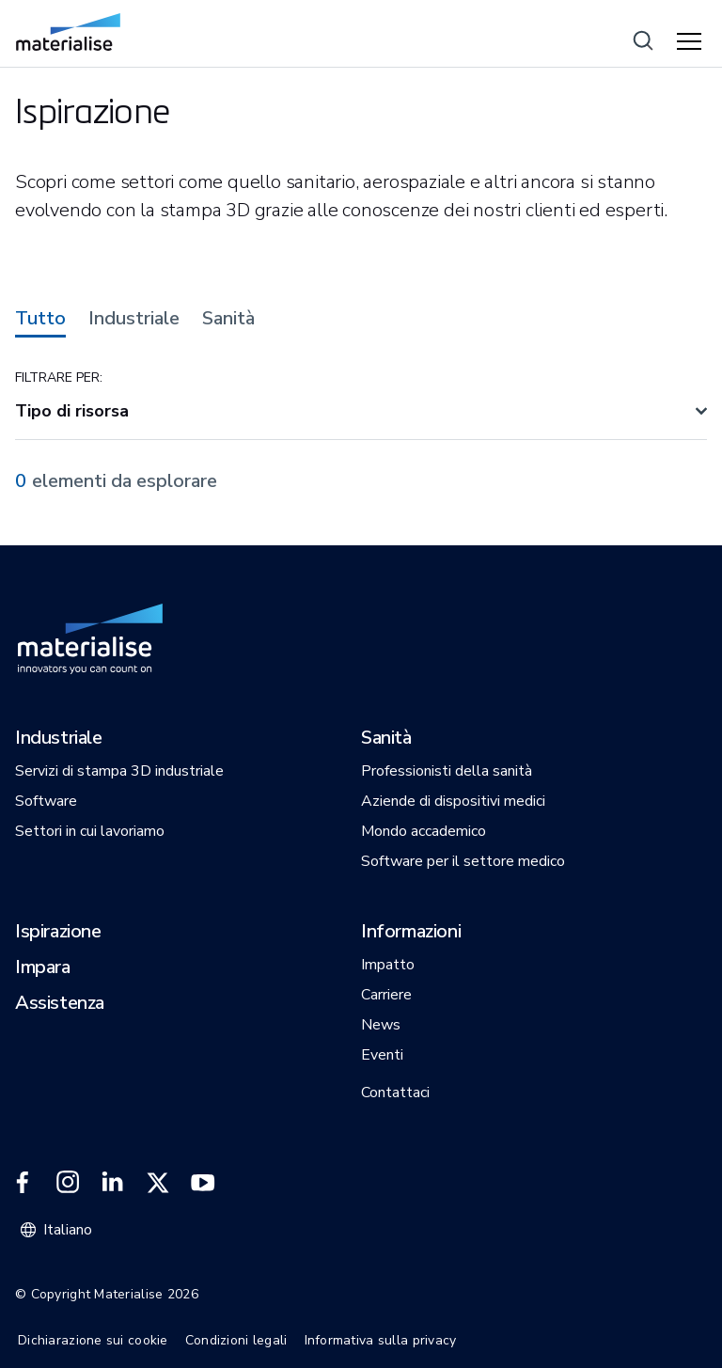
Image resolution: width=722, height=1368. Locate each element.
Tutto (40, 319)
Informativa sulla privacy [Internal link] (381, 1340)
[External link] (23, 1183)
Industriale (134, 319)
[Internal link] (68, 32)
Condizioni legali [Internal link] (236, 1340)
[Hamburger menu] (692, 42)
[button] (58, 739)
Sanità (228, 319)
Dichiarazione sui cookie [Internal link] (93, 1340)
